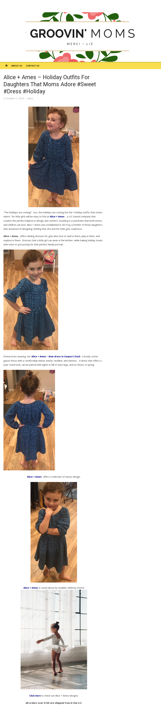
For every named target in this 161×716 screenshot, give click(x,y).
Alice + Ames (57, 216)
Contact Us (32, 65)
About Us (16, 65)
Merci (30, 98)
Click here (35, 695)
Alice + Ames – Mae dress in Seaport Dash (55, 356)
